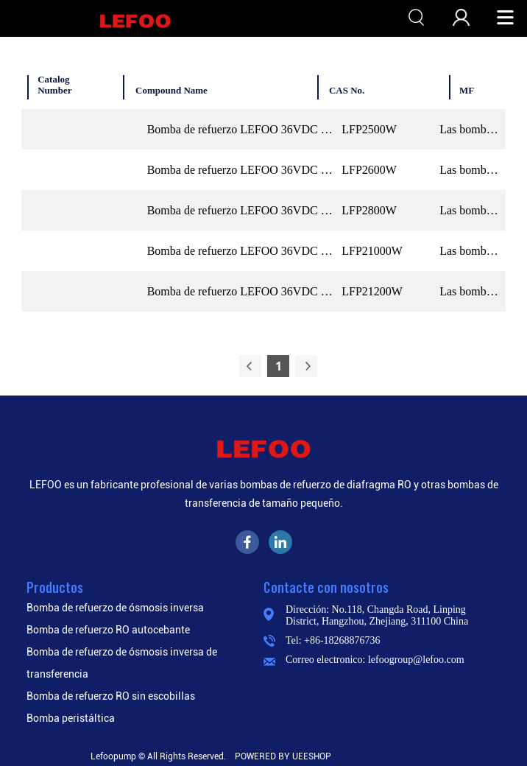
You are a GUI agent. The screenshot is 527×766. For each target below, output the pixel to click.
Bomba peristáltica (70, 718)
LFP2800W (369, 210)
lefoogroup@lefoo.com (416, 659)
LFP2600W (369, 170)
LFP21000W (372, 251)
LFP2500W (369, 129)
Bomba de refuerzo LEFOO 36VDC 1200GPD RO (241, 291)
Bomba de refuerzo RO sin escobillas (110, 696)
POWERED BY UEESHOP (283, 756)
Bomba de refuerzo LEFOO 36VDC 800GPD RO (241, 210)
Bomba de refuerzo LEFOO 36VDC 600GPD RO (241, 170)
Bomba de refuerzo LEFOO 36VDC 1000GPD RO (241, 251)
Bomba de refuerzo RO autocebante (108, 630)
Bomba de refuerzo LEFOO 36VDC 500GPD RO (241, 129)
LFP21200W (372, 291)
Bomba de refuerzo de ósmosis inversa (115, 608)
